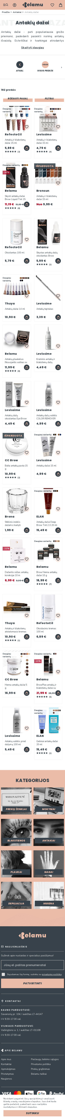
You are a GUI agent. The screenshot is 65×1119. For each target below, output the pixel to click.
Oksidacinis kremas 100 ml (46, 630)
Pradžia (6, 12)
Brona (9, 517)
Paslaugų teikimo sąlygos (45, 1059)
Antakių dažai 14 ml (15, 309)
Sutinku (32, 1113)
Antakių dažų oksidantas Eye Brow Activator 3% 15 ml (16, 417)
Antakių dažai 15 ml (46, 465)
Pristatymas (7, 1074)
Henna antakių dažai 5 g (16, 686)
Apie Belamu (14, 1050)
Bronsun (42, 191)
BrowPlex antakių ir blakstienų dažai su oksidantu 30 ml (46, 686)
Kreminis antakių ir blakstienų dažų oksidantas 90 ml (45, 361)
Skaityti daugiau (32, 48)
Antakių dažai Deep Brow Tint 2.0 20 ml (46, 523)
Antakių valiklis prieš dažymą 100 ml (15, 743)
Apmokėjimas (8, 1069)
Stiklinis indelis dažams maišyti (13, 523)
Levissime (44, 134)
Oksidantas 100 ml (14, 252)
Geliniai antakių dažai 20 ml (47, 743)
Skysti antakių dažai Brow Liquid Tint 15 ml (15, 198)
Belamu (11, 191)
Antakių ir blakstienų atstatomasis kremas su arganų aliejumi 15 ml (16, 630)
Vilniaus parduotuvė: (17, 1026)
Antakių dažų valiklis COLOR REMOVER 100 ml (46, 417)
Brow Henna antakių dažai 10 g (46, 574)
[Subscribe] (32, 983)
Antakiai (17, 12)
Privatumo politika (41, 1064)
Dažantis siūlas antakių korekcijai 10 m (16, 574)
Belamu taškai (39, 1074)
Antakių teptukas (44, 309)
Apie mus (6, 1059)
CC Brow (11, 460)
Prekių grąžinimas (40, 1069)
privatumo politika (52, 974)
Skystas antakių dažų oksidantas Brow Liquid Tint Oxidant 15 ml (47, 254)
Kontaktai (6, 1064)
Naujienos (6, 1078)
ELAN (40, 517)
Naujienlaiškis (16, 946)
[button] (61, 67)
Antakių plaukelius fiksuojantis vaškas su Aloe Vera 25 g (16, 361)
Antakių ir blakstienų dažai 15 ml (15, 141)
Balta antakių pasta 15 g (16, 467)
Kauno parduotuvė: (16, 1010)
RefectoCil (13, 134)
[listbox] (25, 110)
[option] (20, 109)
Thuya (10, 304)
